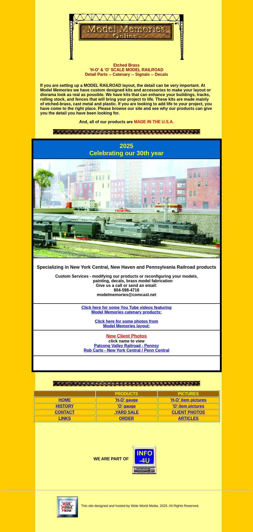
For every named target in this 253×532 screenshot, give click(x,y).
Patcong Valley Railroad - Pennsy (126, 345)
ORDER (126, 418)
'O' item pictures (188, 406)
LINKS (65, 418)
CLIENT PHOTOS (188, 412)
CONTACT (64, 412)
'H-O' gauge (126, 400)
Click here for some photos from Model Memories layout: (126, 323)
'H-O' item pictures (188, 400)
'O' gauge (126, 406)
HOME (65, 400)
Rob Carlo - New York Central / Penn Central (126, 350)
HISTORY (65, 406)
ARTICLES (188, 418)
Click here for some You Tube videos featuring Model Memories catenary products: (126, 309)
